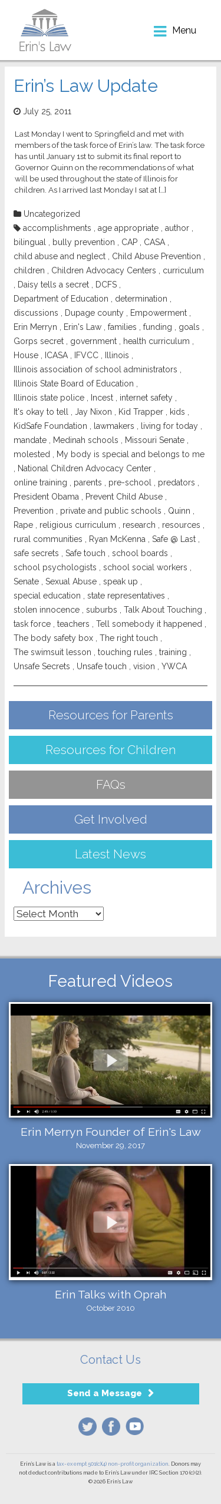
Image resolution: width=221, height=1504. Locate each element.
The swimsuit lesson (52, 652)
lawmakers (114, 426)
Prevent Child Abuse (124, 496)
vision (144, 666)
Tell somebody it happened (149, 624)
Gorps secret (39, 341)
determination (141, 298)
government (93, 341)
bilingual (30, 242)
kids (177, 412)
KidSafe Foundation (50, 426)
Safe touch (85, 553)
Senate (26, 581)
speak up (120, 581)
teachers (73, 624)
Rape (23, 525)
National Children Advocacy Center (84, 468)
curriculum (183, 270)
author (177, 228)
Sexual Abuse (71, 581)
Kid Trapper (140, 412)
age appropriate (128, 228)
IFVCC (86, 355)
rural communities (48, 539)
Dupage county (94, 313)
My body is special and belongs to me (130, 454)
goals (189, 327)
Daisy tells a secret (53, 284)
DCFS (106, 284)
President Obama (46, 496)
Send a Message (104, 1393)
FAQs (111, 784)
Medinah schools (85, 440)
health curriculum (156, 341)
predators (176, 482)
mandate (30, 440)
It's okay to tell (41, 412)
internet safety (146, 397)
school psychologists (55, 567)
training (173, 652)
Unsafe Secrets (42, 666)
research (139, 525)
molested (32, 454)
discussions (36, 313)
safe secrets (36, 553)
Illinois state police (49, 397)
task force (32, 624)
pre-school (129, 482)
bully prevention (83, 242)
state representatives (126, 595)
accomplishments (57, 228)
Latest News (110, 854)
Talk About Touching (163, 609)
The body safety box (53, 638)
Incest (102, 397)
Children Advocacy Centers (103, 270)
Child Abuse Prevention (156, 256)
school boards (140, 553)
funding (157, 327)
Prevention (34, 510)
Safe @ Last (174, 539)
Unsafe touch (102, 666)
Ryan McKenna (117, 539)
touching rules (125, 652)
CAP (129, 242)
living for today (169, 426)
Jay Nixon (93, 412)
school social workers (145, 567)
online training (40, 482)
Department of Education (61, 298)
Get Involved (110, 819)
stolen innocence (47, 609)
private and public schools (110, 510)
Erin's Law (82, 327)
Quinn (179, 510)
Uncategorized (52, 214)
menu (184, 30)
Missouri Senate (154, 440)
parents (88, 482)
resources (181, 525)
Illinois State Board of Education (74, 383)
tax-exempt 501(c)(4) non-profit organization (113, 1464)
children (29, 270)
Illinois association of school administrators (95, 369)
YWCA (174, 666)
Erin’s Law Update (86, 85)
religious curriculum (77, 525)
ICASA (56, 355)
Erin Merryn (35, 327)
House (26, 355)
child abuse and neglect (59, 256)
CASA (154, 242)
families (122, 327)
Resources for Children (110, 749)
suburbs (101, 609)
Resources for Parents (110, 715)
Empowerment (158, 313)
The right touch (129, 638)
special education (47, 595)
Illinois (117, 355)
